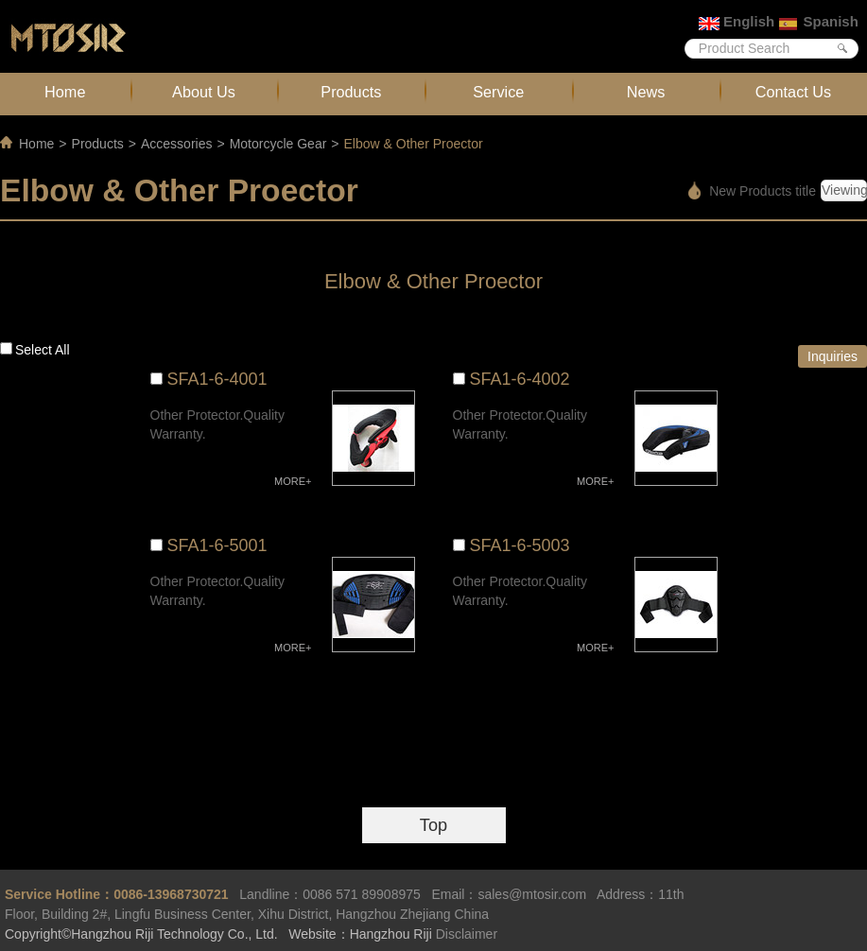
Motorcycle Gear (278, 143)
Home (64, 91)
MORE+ (292, 481)
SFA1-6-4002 (520, 379)
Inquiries (832, 356)
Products (351, 91)
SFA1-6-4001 (217, 379)
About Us (203, 91)
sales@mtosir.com (531, 894)
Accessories (176, 143)
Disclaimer (466, 934)
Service (498, 91)
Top (433, 825)
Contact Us (793, 91)
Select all (42, 349)
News (646, 91)
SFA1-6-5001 (217, 545)
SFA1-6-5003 (520, 545)
